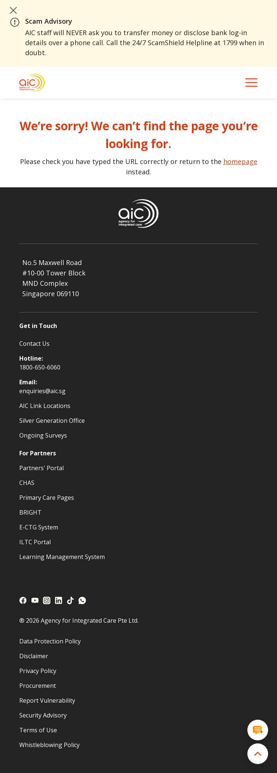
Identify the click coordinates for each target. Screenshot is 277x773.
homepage (240, 161)
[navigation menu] (251, 82)
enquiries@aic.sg (42, 391)
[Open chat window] (257, 730)
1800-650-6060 (39, 367)
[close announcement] (13, 10)
